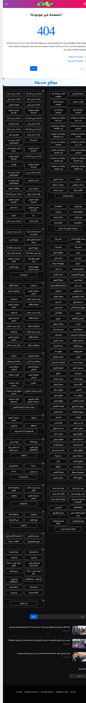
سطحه (11, 356)
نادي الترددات (55, 329)
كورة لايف (75, 206)
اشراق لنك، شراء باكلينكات (75, 500)
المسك (55, 417)
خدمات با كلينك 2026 (11, 260)
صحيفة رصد (75, 467)
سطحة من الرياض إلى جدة (75, 119)
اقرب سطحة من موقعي (55, 95)
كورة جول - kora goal (11, 564)
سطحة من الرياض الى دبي (75, 143)
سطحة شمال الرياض (55, 103)
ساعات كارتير (55, 179)
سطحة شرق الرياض (75, 111)
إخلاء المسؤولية (59, 692)
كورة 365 (30, 442)
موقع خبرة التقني (75, 307)
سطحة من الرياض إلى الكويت (75, 167)
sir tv (11, 471)
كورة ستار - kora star (31, 572)
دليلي (75, 252)
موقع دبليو (55, 395)
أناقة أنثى (55, 313)
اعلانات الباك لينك (55, 499)
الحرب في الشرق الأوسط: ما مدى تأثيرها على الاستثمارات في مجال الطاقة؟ (36, 640)
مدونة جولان (55, 384)
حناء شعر (11, 207)
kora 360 (55, 223)
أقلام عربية (75, 384)
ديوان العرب (75, 379)
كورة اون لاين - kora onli (31, 564)
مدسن (75, 324)
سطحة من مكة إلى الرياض (75, 127)
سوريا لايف (10, 571)
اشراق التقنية (75, 269)
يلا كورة (21, 525)
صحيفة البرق (75, 439)
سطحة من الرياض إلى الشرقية (55, 135)
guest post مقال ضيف (30, 241)
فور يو (10, 164)
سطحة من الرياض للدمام (75, 135)
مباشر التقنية (55, 357)
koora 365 (30, 593)
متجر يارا (75, 373)
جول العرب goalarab (30, 448)
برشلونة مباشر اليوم (11, 488)
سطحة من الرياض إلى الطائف (55, 127)
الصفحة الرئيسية (72, 61)
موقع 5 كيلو (55, 252)
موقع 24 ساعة (55, 263)
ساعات (75, 179)
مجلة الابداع (75, 329)
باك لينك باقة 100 (30, 253)
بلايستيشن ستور (30, 194)
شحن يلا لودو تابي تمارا (11, 149)
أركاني (75, 357)
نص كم (75, 258)
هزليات (75, 417)
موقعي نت (75, 395)
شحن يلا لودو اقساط (11, 111)
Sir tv (30, 466)
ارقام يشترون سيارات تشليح (30, 400)
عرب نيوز (75, 285)
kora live (31, 587)
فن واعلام (21, 603)
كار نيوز (55, 302)
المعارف (55, 335)
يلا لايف (31, 418)
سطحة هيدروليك (11, 361)
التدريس (55, 507)
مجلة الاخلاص (55, 472)
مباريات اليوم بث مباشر (65, 228)
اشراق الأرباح (55, 368)
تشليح (30, 383)
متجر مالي (55, 258)
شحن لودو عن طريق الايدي (11, 181)
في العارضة (11, 520)
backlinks (75, 507)
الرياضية (20, 275)
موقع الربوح (75, 434)
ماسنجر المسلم (55, 450)
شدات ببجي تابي (10, 99)
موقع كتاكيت (75, 461)
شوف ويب (75, 280)
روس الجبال (55, 379)
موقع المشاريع (75, 406)
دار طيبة (55, 456)
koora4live (75, 212)
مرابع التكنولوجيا (75, 274)
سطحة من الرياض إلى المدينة (75, 159)
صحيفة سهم (75, 456)
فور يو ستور (11, 135)
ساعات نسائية (55, 185)
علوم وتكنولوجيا (30, 541)
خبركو (75, 263)
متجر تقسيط (11, 124)
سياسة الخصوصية (29, 692)
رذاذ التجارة (55, 346)
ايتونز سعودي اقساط (30, 111)
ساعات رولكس (75, 185)
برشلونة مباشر (11, 291)
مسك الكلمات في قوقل (75, 240)
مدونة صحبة (75, 362)
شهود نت (55, 351)
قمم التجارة (75, 445)
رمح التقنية (75, 346)
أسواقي (55, 291)
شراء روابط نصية (75, 494)
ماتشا (11, 215)
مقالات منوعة (11, 541)
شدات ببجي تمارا (11, 94)
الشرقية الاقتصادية (55, 285)
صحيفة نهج (75, 302)
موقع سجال (55, 390)
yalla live (21, 504)
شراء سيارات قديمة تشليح (20, 407)
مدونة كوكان (55, 296)
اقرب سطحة (75, 102)
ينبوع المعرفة (75, 412)
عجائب (75, 313)
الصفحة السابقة (73, 56)
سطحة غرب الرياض (55, 111)
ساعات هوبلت (65, 196)
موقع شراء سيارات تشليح (10, 392)
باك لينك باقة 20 (11, 248)
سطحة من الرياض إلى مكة (55, 119)
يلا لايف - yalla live (30, 579)
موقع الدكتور (75, 428)
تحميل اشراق (75, 340)
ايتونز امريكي (11, 104)
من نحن (70, 692)
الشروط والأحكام (44, 692)
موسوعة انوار (75, 368)
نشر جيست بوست (11, 232)
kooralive (11, 587)
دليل (55, 461)
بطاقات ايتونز (10, 188)
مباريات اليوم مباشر (30, 292)
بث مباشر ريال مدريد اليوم (11, 448)
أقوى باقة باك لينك (30, 260)
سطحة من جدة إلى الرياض (75, 151)
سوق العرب (11, 240)
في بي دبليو (75, 423)
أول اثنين (55, 423)
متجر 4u (30, 140)
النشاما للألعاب (55, 406)
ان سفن (55, 269)
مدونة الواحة (55, 445)
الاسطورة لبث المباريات (20, 431)
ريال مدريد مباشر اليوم (31, 488)
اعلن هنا (55, 239)
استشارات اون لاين (75, 335)
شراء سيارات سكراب (11, 384)
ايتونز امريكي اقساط (11, 157)
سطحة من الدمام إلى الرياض (55, 151)
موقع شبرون (55, 439)
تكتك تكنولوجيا (75, 296)
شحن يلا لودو (30, 180)
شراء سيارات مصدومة (11, 400)
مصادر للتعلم (30, 536)
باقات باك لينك (55, 494)
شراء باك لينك (75, 488)
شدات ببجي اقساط (30, 94)
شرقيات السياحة (55, 362)
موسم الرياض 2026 (55, 522)
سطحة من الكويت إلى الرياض (55, 167)
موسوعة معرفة (75, 472)
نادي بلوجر (55, 307)
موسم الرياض (75, 521)
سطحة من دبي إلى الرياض (55, 143)
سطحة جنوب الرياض (30, 376)
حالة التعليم (55, 412)
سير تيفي (30, 471)
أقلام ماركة (75, 190)
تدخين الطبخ (55, 428)
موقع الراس (55, 401)
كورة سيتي (10, 442)
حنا (30, 215)
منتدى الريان (55, 478)
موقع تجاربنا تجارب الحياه (30, 268)
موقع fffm (75, 478)
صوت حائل (55, 434)
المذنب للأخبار (75, 401)
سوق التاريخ (31, 248)
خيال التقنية (55, 274)
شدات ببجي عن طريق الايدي (11, 141)
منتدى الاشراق (55, 513)
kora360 (55, 206)
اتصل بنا (16, 692)
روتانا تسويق (55, 324)
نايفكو (55, 467)
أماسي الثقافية (75, 318)
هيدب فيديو (55, 340)
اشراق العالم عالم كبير (75, 514)
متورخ (55, 318)
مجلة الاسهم (55, 280)
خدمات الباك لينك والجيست (30, 233)
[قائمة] (82, 4)
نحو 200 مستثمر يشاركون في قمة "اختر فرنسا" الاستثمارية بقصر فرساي (36, 627)
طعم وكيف (75, 351)
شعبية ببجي (31, 188)
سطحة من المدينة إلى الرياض (55, 159)
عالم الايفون (75, 291)
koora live (55, 217)
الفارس (75, 390)
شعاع (55, 373)
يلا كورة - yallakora (11, 580)
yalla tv (31, 426)
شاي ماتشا (30, 221)
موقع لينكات (75, 450)
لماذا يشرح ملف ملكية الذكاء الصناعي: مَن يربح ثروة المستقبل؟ (40, 654)
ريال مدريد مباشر (31, 299)
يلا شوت (55, 212)
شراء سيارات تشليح (31, 391)
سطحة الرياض (75, 94)
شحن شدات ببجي (30, 172)
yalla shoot (11, 285)
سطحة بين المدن (31, 361)
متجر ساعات (55, 190)
